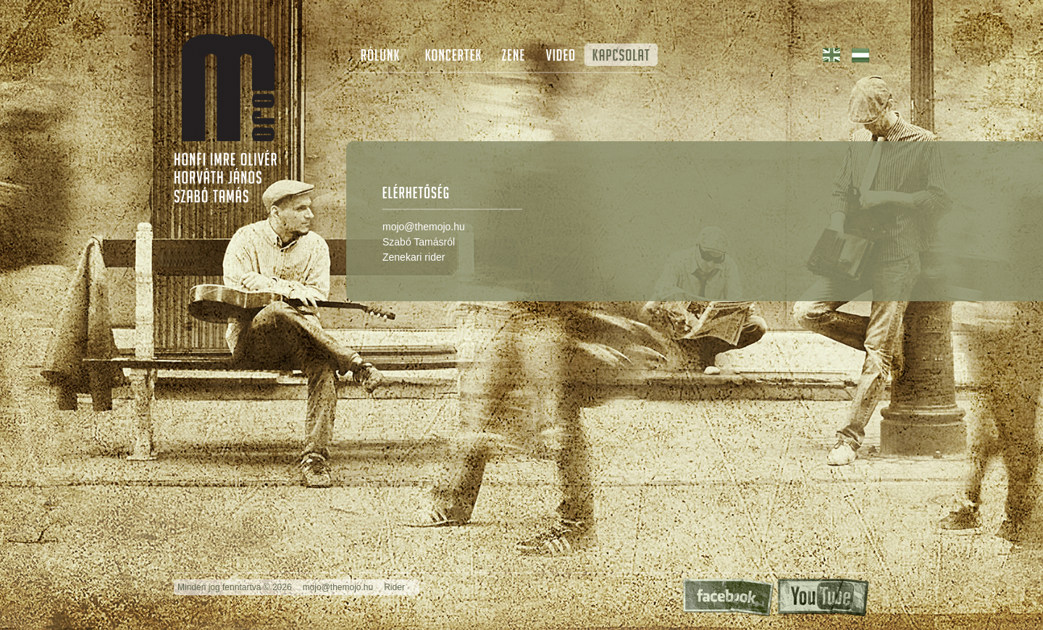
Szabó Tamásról (418, 242)
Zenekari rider (413, 257)
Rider (394, 587)
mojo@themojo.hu (423, 226)
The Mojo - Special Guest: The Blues (228, 87)
